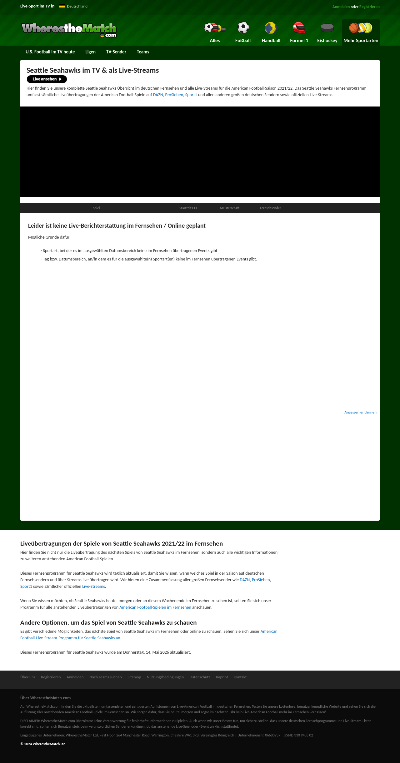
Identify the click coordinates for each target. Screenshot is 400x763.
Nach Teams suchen (105, 677)
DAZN (158, 94)
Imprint (222, 677)
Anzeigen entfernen (360, 412)
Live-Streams (93, 586)
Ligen (91, 52)
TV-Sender (116, 52)
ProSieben (174, 94)
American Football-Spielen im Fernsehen (155, 607)
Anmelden (341, 6)
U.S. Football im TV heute (50, 52)
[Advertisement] (200, 152)
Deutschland (77, 6)
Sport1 (191, 94)
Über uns (27, 677)
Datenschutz (200, 677)
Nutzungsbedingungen (165, 677)
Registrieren (369, 6)
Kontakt (240, 677)
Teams (143, 52)
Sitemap (134, 677)
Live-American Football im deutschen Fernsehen (213, 706)
